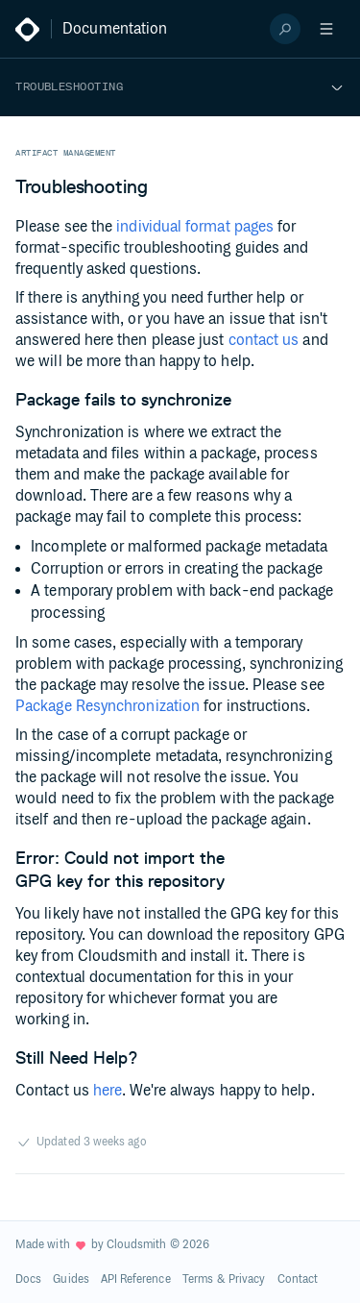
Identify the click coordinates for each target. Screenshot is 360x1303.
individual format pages (195, 227)
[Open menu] (326, 29)
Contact (297, 1279)
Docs (28, 1279)
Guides (70, 1279)
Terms (197, 1279)
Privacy (246, 1279)
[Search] (285, 28)
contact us (264, 341)
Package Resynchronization (107, 707)
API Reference (136, 1279)
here (107, 1091)
